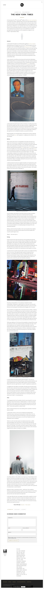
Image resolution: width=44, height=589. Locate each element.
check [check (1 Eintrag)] (17, 553)
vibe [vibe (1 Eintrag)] (22, 575)
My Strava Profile (31, 43)
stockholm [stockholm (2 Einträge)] (20, 568)
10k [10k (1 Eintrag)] (17, 552)
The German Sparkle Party (21, 583)
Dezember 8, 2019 (17, 12)
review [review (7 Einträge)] (24, 559)
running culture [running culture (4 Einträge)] (19, 562)
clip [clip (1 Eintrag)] (19, 553)
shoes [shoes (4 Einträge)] (17, 568)
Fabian (30, 147)
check (8, 150)
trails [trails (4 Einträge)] (21, 574)
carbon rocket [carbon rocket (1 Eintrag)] (23, 552)
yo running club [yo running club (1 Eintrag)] (19, 577)
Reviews (10, 583)
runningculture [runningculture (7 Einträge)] (24, 562)
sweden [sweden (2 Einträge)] (18, 571)
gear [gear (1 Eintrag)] (21, 553)
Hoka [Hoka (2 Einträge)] (23, 553)
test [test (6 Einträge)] (22, 572)
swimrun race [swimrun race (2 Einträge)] (25, 571)
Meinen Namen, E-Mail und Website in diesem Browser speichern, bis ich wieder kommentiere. (22, 539)
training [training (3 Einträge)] (24, 574)
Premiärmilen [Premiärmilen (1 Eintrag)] (18, 559)
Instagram (14, 583)
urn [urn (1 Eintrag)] (20, 575)
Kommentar (10, 518)
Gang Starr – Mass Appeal (25, 504)
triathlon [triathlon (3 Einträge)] (18, 575)
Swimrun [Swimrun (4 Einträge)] (21, 571)
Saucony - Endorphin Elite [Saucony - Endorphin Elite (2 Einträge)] (23, 565)
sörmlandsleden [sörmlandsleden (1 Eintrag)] (19, 572)
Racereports (5, 583)
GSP (22, 147)
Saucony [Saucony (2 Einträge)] (18, 565)
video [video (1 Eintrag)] (24, 575)
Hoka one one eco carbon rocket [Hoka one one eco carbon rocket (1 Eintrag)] (21, 556)
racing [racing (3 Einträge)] (22, 559)
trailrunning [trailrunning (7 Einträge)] (18, 574)
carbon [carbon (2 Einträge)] (19, 552)
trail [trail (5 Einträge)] (24, 572)
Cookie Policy (29, 583)
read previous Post (28, 46)
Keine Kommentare (26, 12)
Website (9, 533)
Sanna (28, 63)
